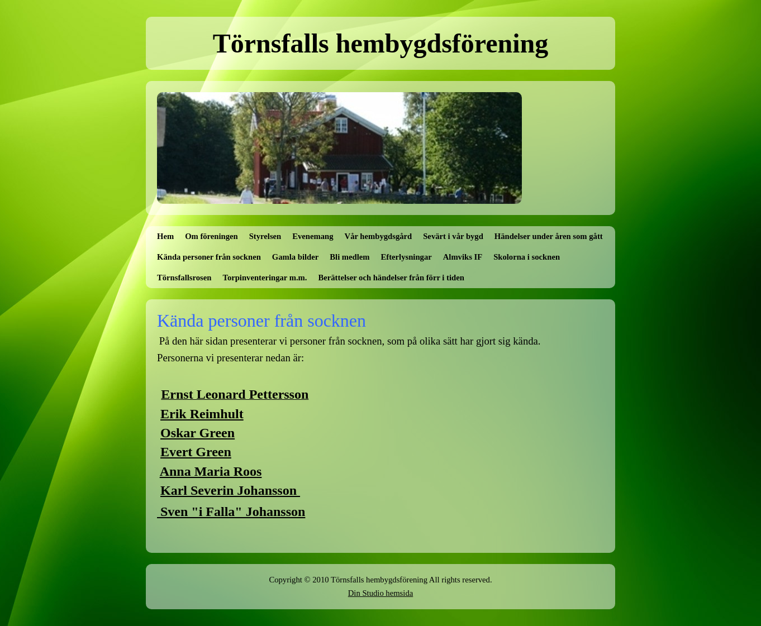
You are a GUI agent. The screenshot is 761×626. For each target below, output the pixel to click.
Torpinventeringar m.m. (264, 277)
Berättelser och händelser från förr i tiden (391, 277)
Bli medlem (349, 256)
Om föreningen (211, 236)
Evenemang (312, 236)
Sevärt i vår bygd (453, 236)
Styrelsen (265, 236)
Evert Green (195, 452)
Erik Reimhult (202, 414)
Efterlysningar (406, 256)
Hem (165, 236)
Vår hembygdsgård (378, 236)
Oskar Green (197, 433)
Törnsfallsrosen (184, 277)
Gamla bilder (295, 256)
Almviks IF (462, 256)
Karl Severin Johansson (230, 490)
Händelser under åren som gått (548, 236)
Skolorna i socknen (526, 256)
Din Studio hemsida (380, 593)
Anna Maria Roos (211, 471)
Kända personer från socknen (209, 256)
